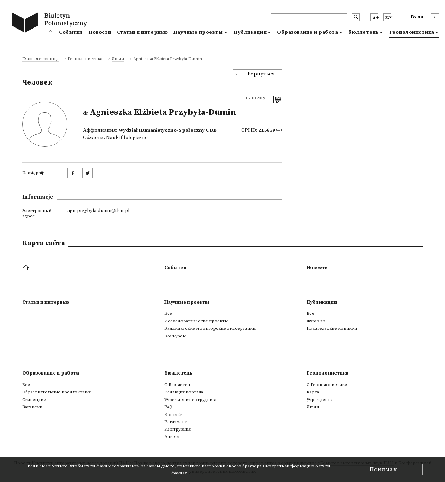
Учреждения (320, 399)
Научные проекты (198, 32)
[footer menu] (26, 268)
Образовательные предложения (56, 392)
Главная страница (40, 59)
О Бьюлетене (178, 384)
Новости (99, 32)
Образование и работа (307, 32)
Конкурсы (175, 336)
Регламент (175, 422)
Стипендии (34, 399)
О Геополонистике (327, 384)
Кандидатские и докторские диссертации (210, 328)
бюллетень (363, 32)
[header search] (309, 17)
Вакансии (32, 407)
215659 (266, 130)
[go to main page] (51, 23)
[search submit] (356, 17)
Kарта (313, 392)
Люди (118, 59)
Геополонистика (411, 32)
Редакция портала (183, 392)
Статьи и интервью (142, 32)
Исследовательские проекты (196, 321)
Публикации (250, 32)
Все (168, 313)
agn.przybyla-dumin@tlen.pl (98, 211)
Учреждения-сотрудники (191, 399)
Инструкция (177, 429)
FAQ (168, 407)
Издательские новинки (332, 328)
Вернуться (261, 74)
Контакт (173, 414)
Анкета (171, 437)
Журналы (316, 321)
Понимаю (384, 469)
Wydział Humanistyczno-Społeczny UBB (168, 130)
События (71, 32)
